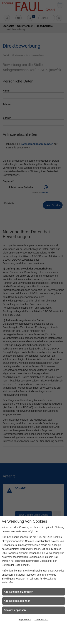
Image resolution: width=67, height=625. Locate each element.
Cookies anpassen (15, 610)
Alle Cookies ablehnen (17, 600)
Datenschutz (41, 619)
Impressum (25, 619)
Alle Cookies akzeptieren (18, 591)
